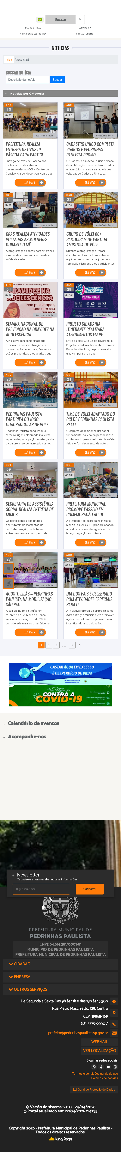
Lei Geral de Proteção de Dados (94, 1089)
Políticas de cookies (104, 1078)
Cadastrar (90, 889)
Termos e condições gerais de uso (95, 1073)
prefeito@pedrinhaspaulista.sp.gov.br (78, 1033)
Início (9, 59)
